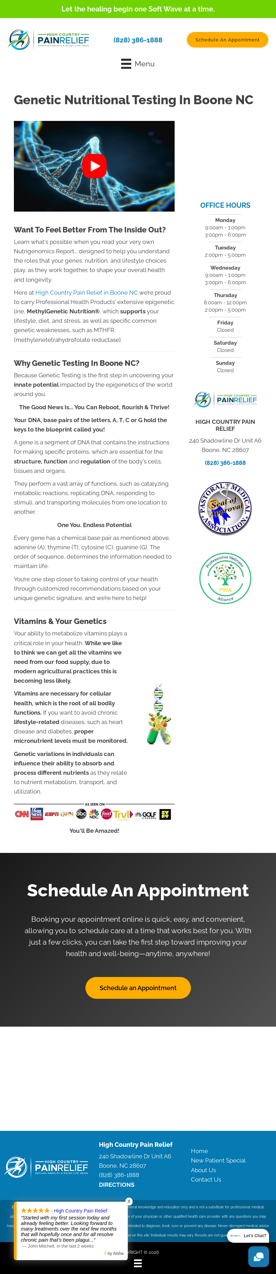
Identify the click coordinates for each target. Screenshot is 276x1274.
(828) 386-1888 (138, 39)
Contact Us (206, 1179)
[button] (227, 39)
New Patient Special (218, 1160)
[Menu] (138, 1263)
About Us (203, 1169)
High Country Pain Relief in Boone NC (86, 292)
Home (199, 1150)
